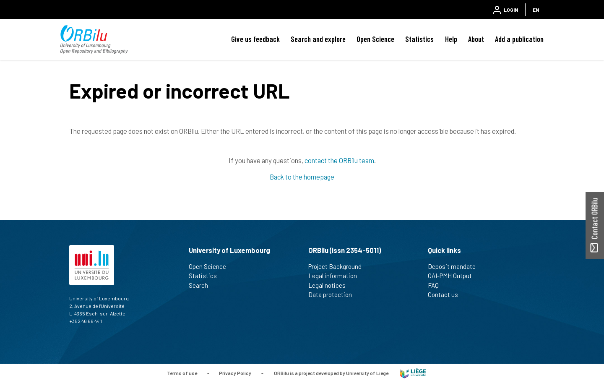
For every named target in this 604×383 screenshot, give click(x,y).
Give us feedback (255, 39)
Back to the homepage (302, 176)
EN (536, 10)
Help (451, 39)
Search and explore (318, 39)
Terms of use (182, 372)
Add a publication (519, 39)
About (476, 39)
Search (202, 285)
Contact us (446, 294)
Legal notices (330, 285)
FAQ (437, 285)
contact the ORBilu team (339, 160)
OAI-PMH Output (453, 275)
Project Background (338, 266)
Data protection (333, 294)
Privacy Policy (235, 372)
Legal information (336, 275)
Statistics (419, 39)
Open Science (375, 39)
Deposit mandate (455, 266)
